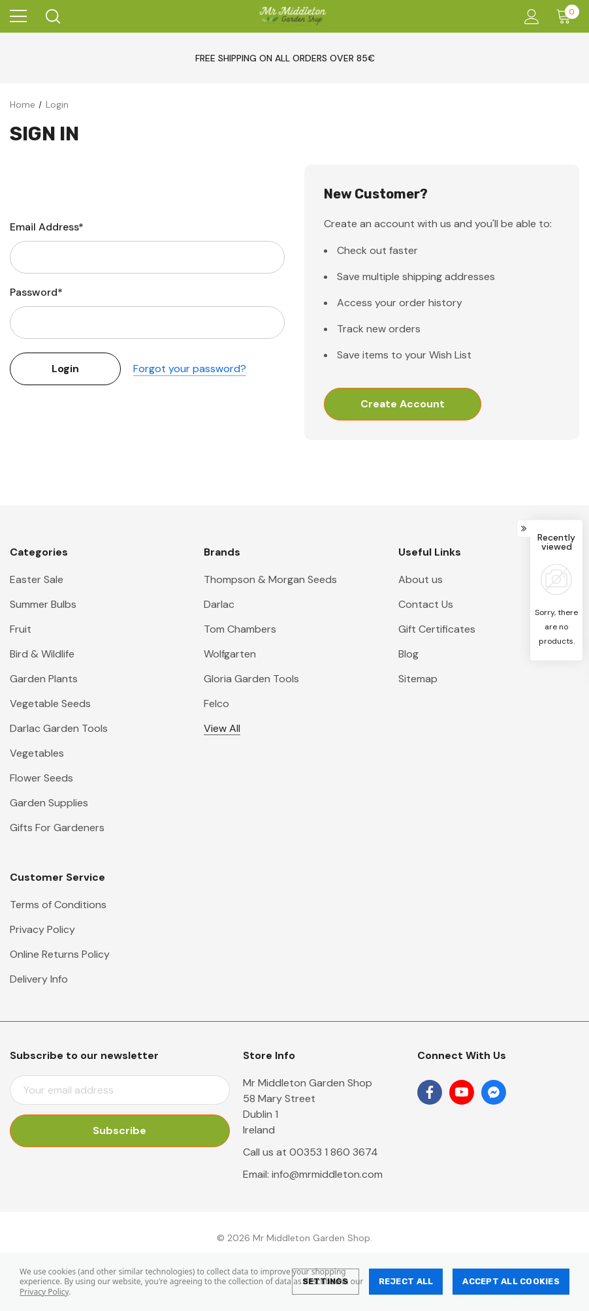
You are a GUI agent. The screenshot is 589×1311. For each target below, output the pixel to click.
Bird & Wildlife (42, 654)
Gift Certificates (436, 629)
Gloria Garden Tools (251, 679)
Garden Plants (44, 679)
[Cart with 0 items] (566, 16)
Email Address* (47, 227)
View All (222, 728)
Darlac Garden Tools (59, 728)
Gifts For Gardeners (57, 827)
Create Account (402, 404)
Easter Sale (36, 579)
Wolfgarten (230, 654)
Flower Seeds (41, 778)
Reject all (406, 1281)
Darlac (219, 604)
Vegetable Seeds (50, 703)
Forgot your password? (189, 368)
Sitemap (418, 679)
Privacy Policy (44, 1291)
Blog (408, 654)
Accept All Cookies (511, 1281)
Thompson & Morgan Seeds (270, 579)
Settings (325, 1281)
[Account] (529, 16)
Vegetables (37, 753)
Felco (216, 703)
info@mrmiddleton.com (327, 1174)
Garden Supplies (49, 803)
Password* (36, 292)
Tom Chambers (240, 629)
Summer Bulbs (43, 604)
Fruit (20, 629)
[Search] (52, 16)
